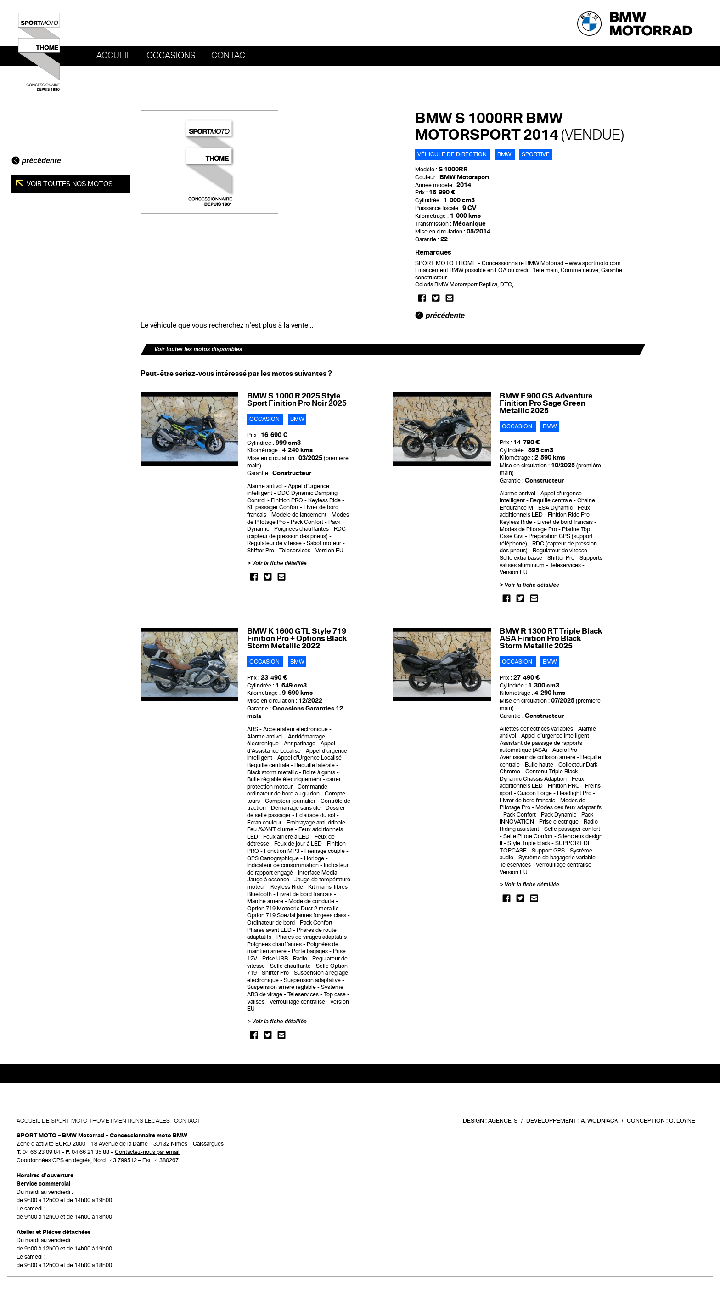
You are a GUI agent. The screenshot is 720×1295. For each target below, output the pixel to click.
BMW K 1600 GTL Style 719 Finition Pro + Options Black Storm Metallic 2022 (297, 638)
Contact (231, 55)
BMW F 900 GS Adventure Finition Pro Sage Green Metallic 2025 (546, 403)
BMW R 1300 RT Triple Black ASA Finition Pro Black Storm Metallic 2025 (551, 638)
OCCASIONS (171, 55)
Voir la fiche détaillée (279, 563)
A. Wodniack (599, 1121)
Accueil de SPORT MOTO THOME (63, 1121)
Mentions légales (141, 1121)
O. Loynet (684, 1121)
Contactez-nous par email (147, 1152)
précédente (36, 161)
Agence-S (503, 1121)
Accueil (113, 55)
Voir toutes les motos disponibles (198, 349)
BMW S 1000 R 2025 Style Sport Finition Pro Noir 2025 (297, 400)
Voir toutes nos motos (69, 183)
